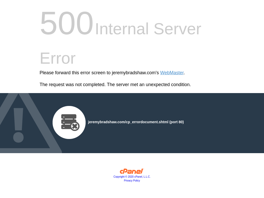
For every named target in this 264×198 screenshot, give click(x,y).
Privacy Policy (132, 180)
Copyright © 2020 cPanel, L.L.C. (132, 176)
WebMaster (172, 72)
